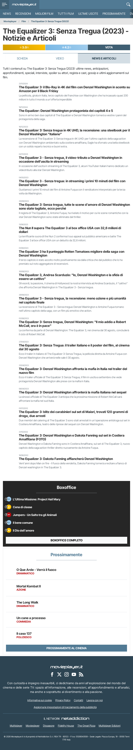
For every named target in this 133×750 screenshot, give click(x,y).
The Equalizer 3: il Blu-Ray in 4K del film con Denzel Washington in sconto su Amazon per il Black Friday (74, 89)
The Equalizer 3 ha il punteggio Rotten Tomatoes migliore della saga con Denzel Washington (71, 253)
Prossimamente (114, 13)
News (7, 13)
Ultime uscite (88, 13)
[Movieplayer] (66, 667)
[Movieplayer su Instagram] (66, 674)
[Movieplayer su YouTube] (73, 674)
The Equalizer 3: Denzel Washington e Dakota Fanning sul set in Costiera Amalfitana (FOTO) (71, 437)
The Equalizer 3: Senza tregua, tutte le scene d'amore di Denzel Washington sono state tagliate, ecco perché (74, 206)
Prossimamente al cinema (66, 648)
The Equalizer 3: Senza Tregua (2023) (50, 21)
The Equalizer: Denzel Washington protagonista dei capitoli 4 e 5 (66, 111)
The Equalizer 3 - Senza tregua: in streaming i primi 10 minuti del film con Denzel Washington (72, 183)
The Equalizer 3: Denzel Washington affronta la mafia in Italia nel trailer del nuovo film (73, 371)
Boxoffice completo (67, 540)
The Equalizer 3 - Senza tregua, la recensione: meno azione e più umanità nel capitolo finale (72, 300)
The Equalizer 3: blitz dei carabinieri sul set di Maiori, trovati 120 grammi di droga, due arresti (73, 414)
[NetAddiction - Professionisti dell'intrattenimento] (75, 718)
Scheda (22, 58)
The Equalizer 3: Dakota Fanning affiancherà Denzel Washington (66, 459)
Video (60, 58)
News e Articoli (104, 58)
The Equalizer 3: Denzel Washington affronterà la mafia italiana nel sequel (72, 392)
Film (24, 21)
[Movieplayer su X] (59, 674)
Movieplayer (10, 21)
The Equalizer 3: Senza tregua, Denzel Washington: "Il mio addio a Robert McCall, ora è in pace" (72, 324)
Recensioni (23, 13)
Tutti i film (66, 13)
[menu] (4, 4)
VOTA (109, 47)
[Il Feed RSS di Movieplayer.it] (81, 674)
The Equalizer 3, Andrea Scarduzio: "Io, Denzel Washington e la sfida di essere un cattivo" (71, 277)
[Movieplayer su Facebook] (52, 674)
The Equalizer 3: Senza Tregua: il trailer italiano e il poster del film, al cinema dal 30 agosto (74, 347)
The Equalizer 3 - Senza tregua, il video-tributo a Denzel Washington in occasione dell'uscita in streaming (70, 159)
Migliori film (44, 13)
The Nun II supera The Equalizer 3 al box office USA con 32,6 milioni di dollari (70, 230)
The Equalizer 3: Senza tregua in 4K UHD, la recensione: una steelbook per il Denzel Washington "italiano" (74, 132)
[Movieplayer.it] (24, 4)
